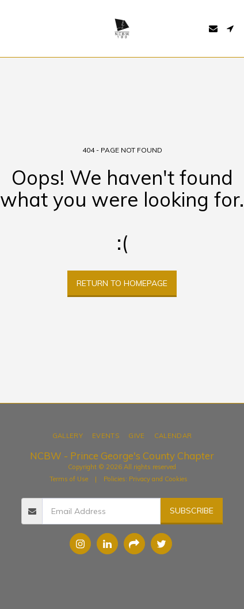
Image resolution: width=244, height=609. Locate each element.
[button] (12, 28)
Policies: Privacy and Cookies (146, 479)
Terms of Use (68, 479)
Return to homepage (122, 283)
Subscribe (192, 510)
